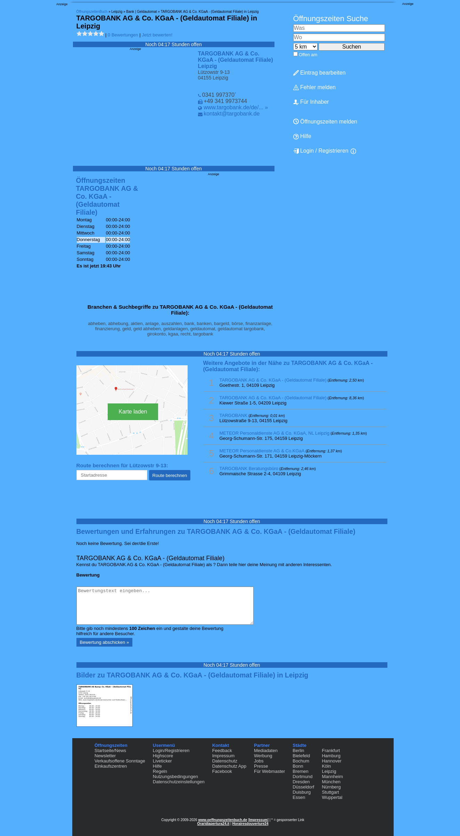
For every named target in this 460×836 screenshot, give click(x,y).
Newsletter (105, 755)
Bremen (301, 771)
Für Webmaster (269, 771)
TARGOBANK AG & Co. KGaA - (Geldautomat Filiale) (273, 380)
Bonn (298, 766)
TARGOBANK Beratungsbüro (249, 468)
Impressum (223, 755)
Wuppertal (332, 797)
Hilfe (302, 136)
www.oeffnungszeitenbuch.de (222, 820)
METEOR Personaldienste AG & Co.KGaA (262, 450)
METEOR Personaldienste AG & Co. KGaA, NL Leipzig (275, 433)
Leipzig (329, 771)
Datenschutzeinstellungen (179, 781)
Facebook (222, 771)
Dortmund (302, 776)
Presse (261, 766)
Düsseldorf (303, 787)
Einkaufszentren (111, 766)
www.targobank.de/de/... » (236, 107)
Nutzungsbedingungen (175, 776)
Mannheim (332, 776)
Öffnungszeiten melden (325, 122)
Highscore (163, 755)
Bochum (301, 761)
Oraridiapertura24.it (213, 824)
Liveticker (162, 761)
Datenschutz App (229, 766)
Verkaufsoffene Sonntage (120, 761)
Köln (326, 766)
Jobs (258, 761)
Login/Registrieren (171, 750)
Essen (299, 797)
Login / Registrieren (320, 151)
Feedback (222, 750)
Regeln (160, 771)
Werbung (263, 755)
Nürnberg (331, 787)
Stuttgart (330, 792)
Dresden (301, 781)
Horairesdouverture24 (250, 824)
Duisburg (302, 792)
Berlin (298, 750)
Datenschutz (224, 761)
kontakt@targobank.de (232, 114)
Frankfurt (331, 750)
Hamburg (331, 755)
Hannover (331, 761)
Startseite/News (110, 750)
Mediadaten (266, 750)
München (331, 781)
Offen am (308, 54)
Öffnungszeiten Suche (330, 18)
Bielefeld (301, 755)
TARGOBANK (234, 415)
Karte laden (133, 412)
